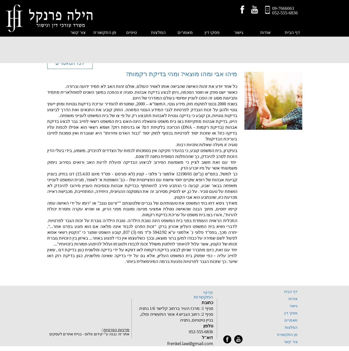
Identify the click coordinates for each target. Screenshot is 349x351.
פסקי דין (212, 32)
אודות (265, 32)
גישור (238, 32)
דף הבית (292, 32)
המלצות (158, 32)
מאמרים (185, 32)
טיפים (131, 32)
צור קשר (291, 342)
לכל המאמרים (69, 63)
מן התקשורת (104, 32)
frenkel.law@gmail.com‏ (190, 343)
